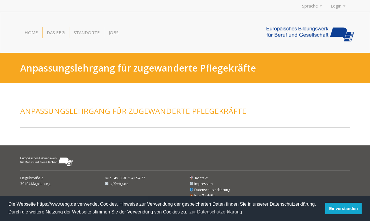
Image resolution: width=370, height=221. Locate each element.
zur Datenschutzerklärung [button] (215, 211)
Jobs (114, 32)
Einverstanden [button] (343, 208)
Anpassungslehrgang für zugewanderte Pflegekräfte (133, 111)
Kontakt (199, 178)
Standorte (87, 32)
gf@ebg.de (119, 183)
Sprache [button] (312, 6)
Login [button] (338, 6)
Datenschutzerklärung (210, 189)
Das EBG (56, 32)
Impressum (201, 183)
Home (31, 32)
